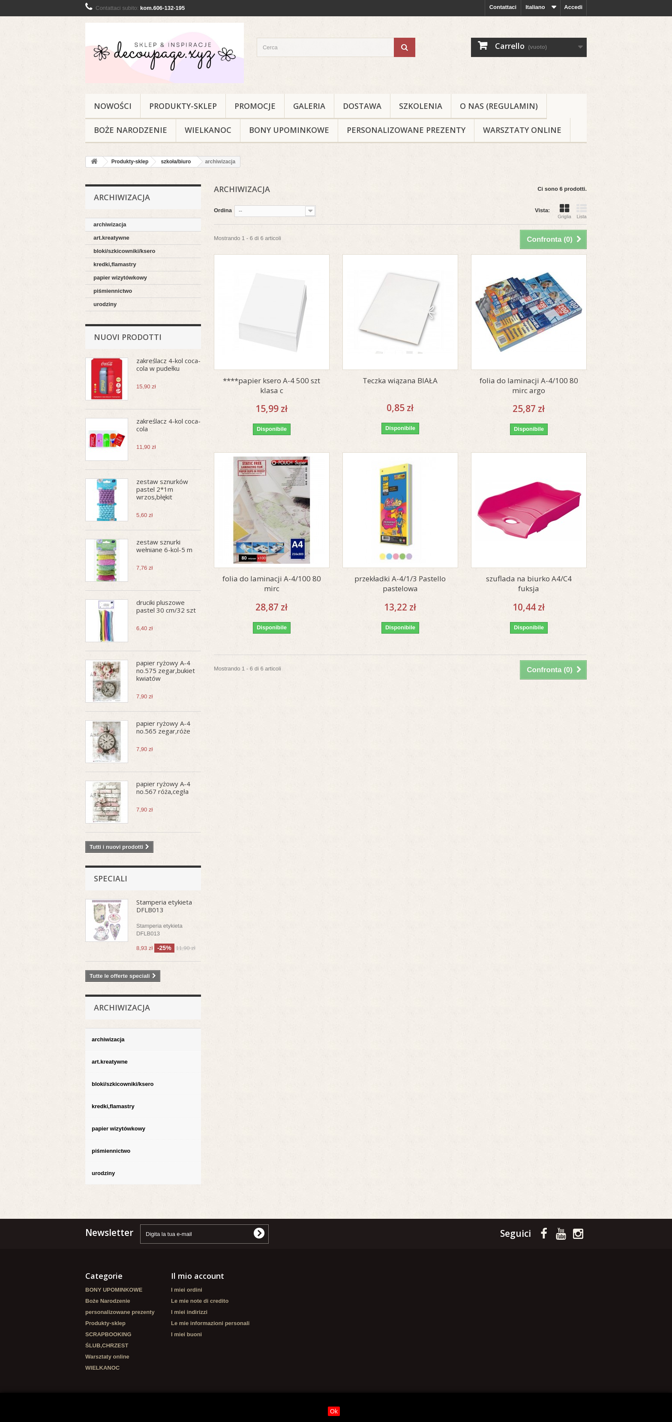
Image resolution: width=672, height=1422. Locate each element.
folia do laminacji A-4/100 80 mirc (271, 583)
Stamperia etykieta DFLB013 (164, 906)
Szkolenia (420, 106)
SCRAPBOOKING (108, 1334)
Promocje (255, 106)
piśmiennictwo (112, 291)
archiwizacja (109, 224)
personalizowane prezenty (406, 130)
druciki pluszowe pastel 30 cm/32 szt (166, 606)
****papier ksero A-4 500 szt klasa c (271, 385)
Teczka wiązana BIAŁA (400, 380)
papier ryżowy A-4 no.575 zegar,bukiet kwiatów (165, 670)
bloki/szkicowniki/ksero (124, 251)
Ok (334, 1411)
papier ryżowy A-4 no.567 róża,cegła (163, 787)
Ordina (223, 210)
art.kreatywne (111, 237)
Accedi (573, 7)
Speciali (110, 878)
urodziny (105, 304)
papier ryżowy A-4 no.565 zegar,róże (163, 727)
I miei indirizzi (189, 1312)
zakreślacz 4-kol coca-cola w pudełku (168, 364)
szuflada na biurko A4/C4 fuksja (529, 583)
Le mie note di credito (199, 1301)
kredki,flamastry (114, 264)
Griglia (564, 211)
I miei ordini (186, 1290)
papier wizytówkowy (120, 277)
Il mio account (197, 1276)
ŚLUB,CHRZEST (106, 1345)
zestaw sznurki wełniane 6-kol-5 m (164, 546)
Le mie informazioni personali (210, 1323)
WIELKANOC (208, 130)
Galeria (309, 106)
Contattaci (503, 7)
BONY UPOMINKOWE (289, 130)
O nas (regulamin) (499, 106)
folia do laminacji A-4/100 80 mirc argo (529, 385)
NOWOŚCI (113, 106)
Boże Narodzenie (130, 130)
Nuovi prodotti (128, 337)
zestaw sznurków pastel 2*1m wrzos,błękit (162, 489)
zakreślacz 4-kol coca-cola (168, 425)
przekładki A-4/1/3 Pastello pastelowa (400, 583)
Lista (581, 211)
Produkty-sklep (183, 106)
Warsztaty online (522, 130)
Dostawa (362, 106)
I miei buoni (186, 1334)
